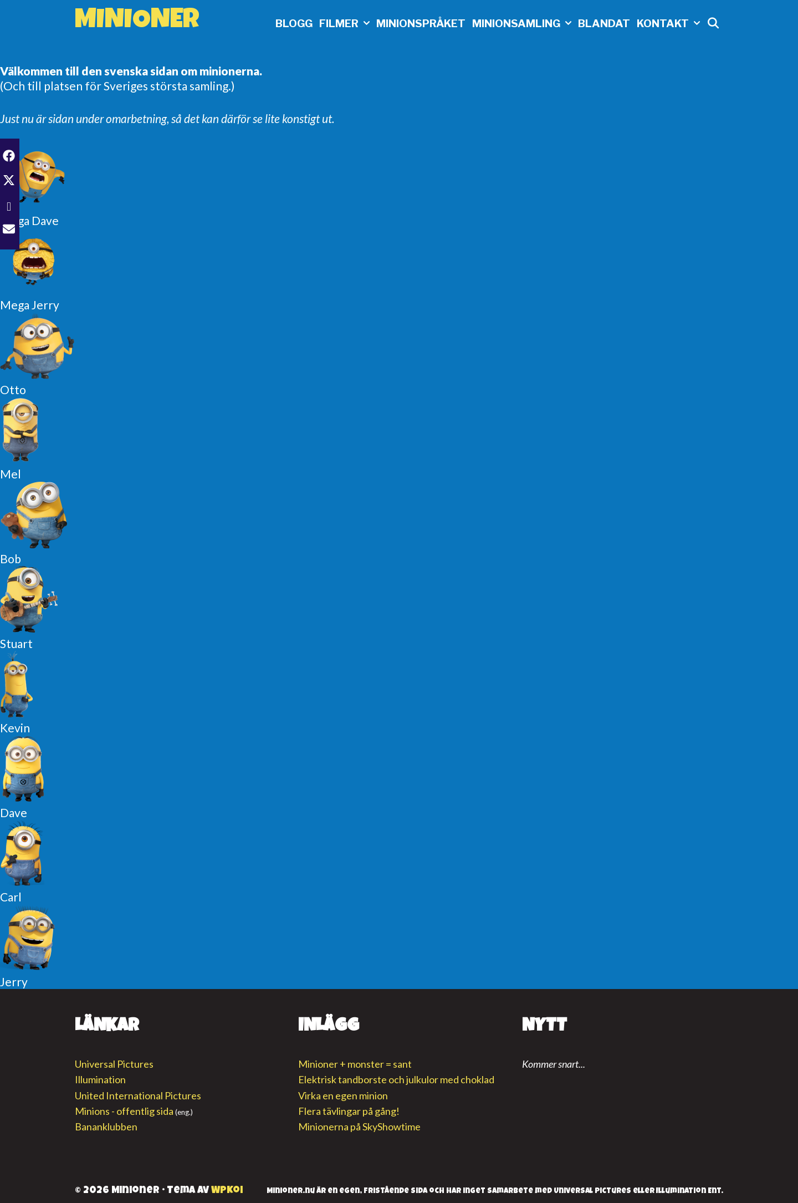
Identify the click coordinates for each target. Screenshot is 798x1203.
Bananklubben (106, 1126)
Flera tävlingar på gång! (349, 1111)
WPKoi (227, 1191)
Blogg (294, 23)
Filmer (346, 24)
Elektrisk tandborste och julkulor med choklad (396, 1079)
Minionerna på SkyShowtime (359, 1126)
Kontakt (670, 24)
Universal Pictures (114, 1064)
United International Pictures (138, 1095)
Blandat (604, 23)
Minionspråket (421, 23)
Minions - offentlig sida (124, 1111)
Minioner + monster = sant (355, 1064)
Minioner (137, 21)
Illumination (100, 1079)
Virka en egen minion (343, 1095)
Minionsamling (523, 24)
